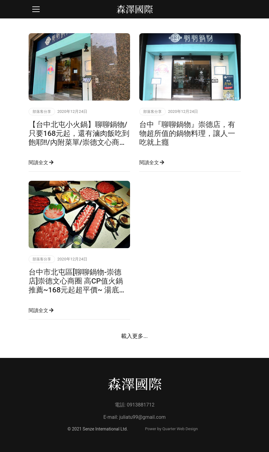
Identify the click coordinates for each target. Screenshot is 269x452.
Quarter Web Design (180, 428)
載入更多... (134, 336)
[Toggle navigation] (36, 9)
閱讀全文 (41, 162)
